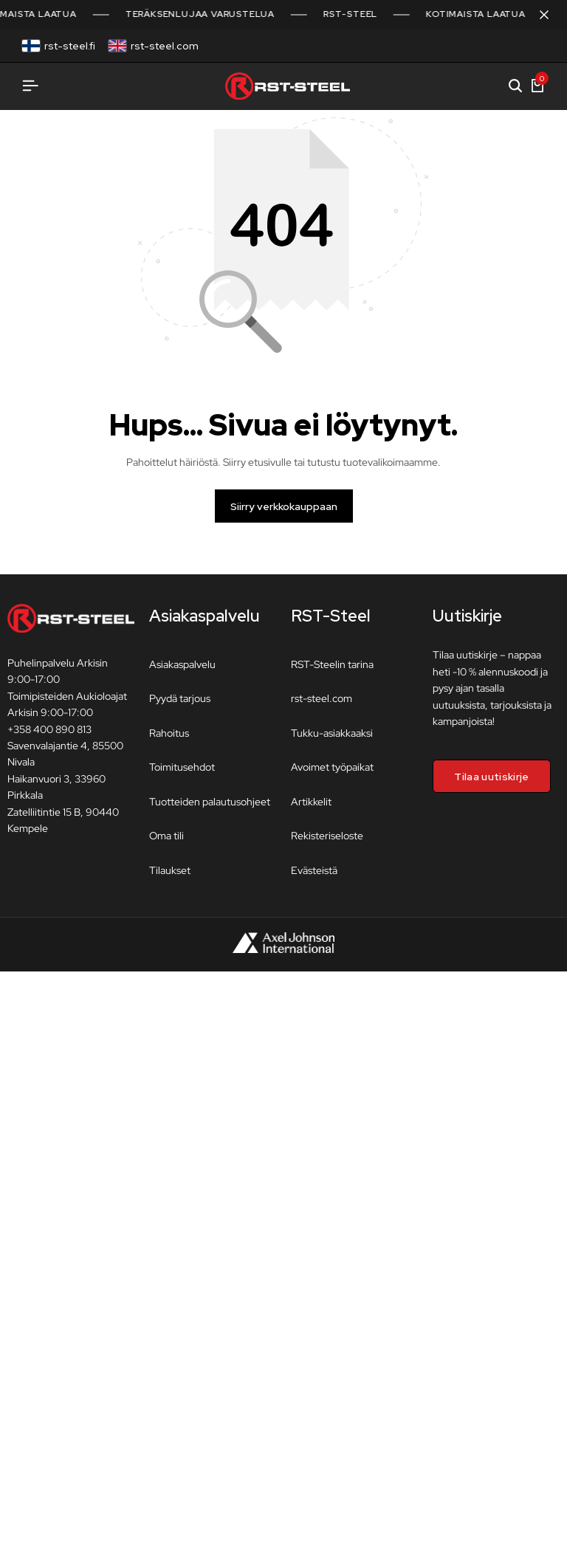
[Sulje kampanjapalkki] (540, 15)
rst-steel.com (165, 45)
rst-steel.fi (69, 45)
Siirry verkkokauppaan (283, 514)
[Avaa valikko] (30, 86)
